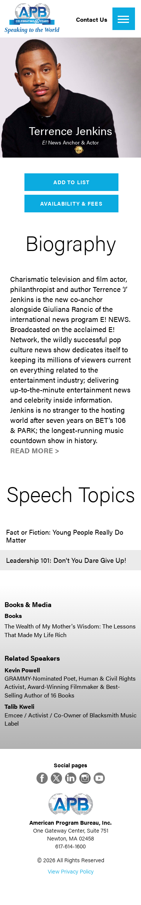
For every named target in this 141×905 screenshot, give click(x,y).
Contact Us (91, 19)
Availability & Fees (71, 203)
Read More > (34, 450)
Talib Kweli (19, 706)
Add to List (71, 182)
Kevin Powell (22, 670)
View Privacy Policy (71, 871)
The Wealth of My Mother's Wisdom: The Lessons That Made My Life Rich (70, 630)
